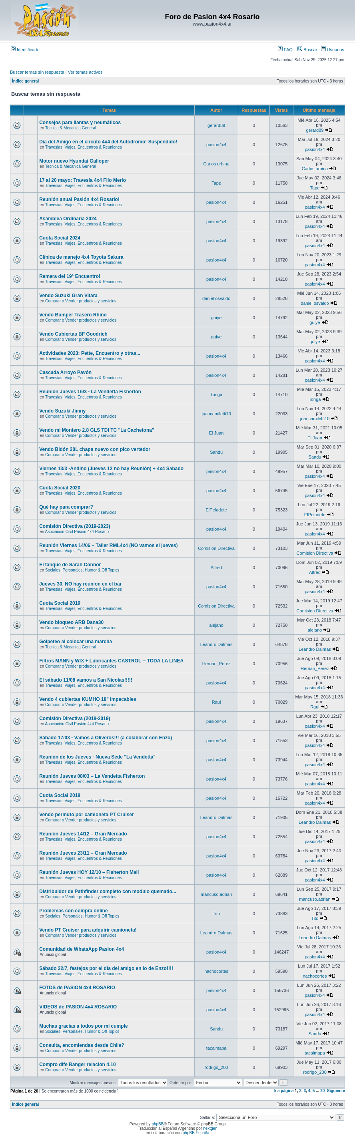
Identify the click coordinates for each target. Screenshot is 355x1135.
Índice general (25, 81)
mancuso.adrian (216, 894)
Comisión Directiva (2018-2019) (74, 718)
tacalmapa (216, 1048)
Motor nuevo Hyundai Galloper (74, 161)
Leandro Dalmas (216, 644)
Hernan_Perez (216, 663)
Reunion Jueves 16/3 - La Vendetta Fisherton (90, 391)
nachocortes (216, 971)
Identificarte (25, 49)
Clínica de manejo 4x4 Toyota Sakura (81, 257)
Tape (216, 183)
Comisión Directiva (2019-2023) (74, 526)
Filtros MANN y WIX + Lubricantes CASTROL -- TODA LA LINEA (111, 661)
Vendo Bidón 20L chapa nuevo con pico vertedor (94, 449)
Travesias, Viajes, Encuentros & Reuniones (83, 147)
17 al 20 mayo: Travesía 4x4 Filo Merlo (82, 180)
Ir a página (284, 1091)
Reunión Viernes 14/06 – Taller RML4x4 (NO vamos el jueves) (108, 545)
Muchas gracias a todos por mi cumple (83, 1026)
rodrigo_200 (216, 1067)
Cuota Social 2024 (59, 238)
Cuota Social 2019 (59, 603)
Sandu (216, 452)
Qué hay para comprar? (66, 507)
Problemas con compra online (73, 911)
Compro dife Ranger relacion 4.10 (77, 1064)
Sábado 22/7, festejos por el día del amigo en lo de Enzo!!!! (106, 968)
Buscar (307, 49)
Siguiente (336, 1091)
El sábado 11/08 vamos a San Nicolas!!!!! (85, 680)
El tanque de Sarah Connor (70, 565)
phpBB (158, 1124)
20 (322, 1091)
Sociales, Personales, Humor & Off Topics (82, 570)
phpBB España (196, 1133)
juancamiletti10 (216, 413)
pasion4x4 (216, 144)
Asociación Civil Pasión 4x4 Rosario (77, 531)
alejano (216, 625)
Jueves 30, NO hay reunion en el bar (80, 584)
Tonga (216, 394)
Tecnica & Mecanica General (70, 128)
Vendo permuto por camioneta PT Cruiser (86, 814)
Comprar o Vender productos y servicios (80, 301)
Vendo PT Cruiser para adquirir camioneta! (87, 930)
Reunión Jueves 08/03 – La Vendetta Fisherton (92, 776)
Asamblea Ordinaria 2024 (67, 218)
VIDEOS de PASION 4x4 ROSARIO (78, 1007)
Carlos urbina (216, 163)
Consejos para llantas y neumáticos (80, 122)
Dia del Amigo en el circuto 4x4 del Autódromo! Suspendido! (108, 142)
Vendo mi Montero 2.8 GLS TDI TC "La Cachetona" (96, 430)
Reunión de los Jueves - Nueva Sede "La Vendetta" (97, 757)
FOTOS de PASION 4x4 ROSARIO (77, 987)
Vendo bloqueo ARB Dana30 (71, 622)
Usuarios (332, 49)
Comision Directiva (216, 548)
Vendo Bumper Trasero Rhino (73, 315)
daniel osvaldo (216, 298)
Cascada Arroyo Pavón (65, 372)
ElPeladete (216, 509)
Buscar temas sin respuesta (37, 72)
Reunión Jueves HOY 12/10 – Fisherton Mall (89, 872)
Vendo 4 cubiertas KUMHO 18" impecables (87, 699)
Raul (216, 702)
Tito (216, 913)
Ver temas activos (85, 72)
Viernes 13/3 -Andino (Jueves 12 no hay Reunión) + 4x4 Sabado (111, 468)
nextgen (210, 1128)
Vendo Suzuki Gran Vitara (68, 295)
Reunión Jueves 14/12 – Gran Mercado (83, 834)
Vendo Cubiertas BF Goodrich (73, 334)
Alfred (216, 567)
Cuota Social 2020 (59, 488)
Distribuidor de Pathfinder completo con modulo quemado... (107, 891)
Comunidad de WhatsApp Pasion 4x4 (81, 949)
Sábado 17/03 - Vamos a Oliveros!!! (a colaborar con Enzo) (105, 738)
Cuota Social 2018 (59, 795)
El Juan (216, 433)
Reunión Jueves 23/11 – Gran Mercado (83, 853)
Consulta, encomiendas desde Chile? (81, 1045)
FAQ (285, 49)
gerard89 (216, 125)
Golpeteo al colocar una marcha (75, 641)
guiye (216, 317)
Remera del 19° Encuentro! (69, 276)
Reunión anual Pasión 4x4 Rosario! (79, 199)
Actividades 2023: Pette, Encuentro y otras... (89, 353)
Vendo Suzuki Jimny (62, 411)
